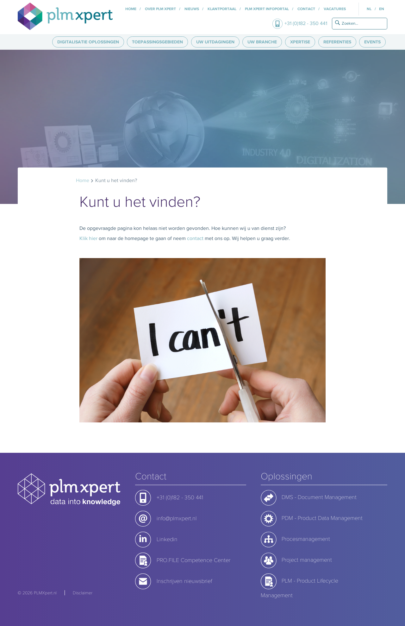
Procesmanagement (306, 538)
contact (195, 238)
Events (372, 42)
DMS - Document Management (319, 497)
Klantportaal (221, 9)
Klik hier (88, 238)
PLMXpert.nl (45, 592)
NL (369, 9)
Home (130, 9)
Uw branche (262, 42)
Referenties (337, 42)
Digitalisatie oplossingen (88, 42)
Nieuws (191, 9)
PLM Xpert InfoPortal (266, 9)
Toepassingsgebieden (157, 42)
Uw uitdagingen (215, 42)
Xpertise (300, 42)
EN (381, 9)
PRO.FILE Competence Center (193, 560)
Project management (307, 559)
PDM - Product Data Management (322, 518)
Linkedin (167, 539)
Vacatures (334, 9)
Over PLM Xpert (160, 9)
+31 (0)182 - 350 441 (305, 23)
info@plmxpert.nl (177, 518)
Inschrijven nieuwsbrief (184, 581)
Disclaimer (82, 592)
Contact (305, 9)
